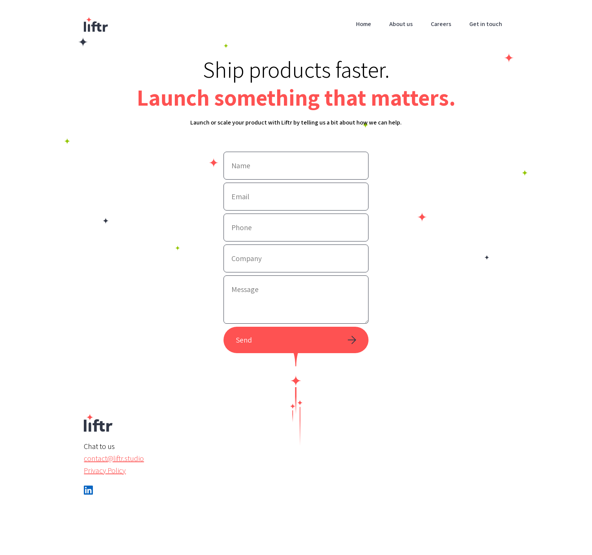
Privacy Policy (105, 470)
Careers (441, 24)
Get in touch (485, 24)
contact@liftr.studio (114, 458)
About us (401, 24)
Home (363, 24)
